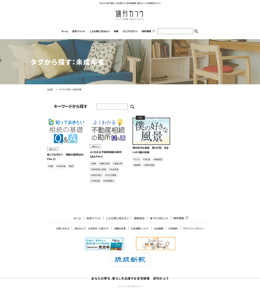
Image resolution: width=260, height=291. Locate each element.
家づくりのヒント (159, 218)
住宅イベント (78, 31)
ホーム (64, 31)
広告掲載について (140, 228)
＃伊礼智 (146, 159)
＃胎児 (71, 166)
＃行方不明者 (110, 175)
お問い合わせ (62, 228)
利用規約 (173, 228)
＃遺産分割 (117, 163)
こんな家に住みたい (100, 31)
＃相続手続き (104, 163)
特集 (116, 31)
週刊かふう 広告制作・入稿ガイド (92, 228)
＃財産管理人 (108, 180)
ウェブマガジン (130, 31)
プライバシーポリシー (193, 228)
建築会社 (139, 218)
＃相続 (50, 166)
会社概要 (158, 228)
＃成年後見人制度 (98, 169)
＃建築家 (137, 165)
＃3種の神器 (148, 165)
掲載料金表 (120, 228)
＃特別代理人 (96, 175)
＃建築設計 (158, 159)
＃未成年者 (61, 166)
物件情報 (147, 31)
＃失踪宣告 (95, 180)
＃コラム (136, 159)
